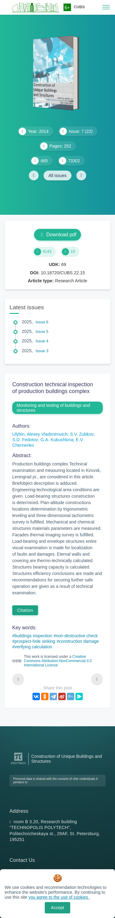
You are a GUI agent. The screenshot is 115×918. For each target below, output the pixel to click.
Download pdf (57, 234)
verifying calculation (33, 646)
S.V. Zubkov (82, 434)
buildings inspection (33, 635)
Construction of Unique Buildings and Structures (66, 759)
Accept (57, 907)
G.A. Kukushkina (56, 439)
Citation (25, 610)
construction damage (79, 641)
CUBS (79, 7)
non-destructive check (77, 635)
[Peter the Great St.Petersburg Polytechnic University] (18, 764)
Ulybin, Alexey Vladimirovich (39, 434)
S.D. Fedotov (25, 439)
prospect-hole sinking (35, 641)
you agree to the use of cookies (59, 897)
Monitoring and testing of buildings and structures (53, 408)
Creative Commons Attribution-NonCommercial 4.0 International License (58, 660)
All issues (57, 175)
